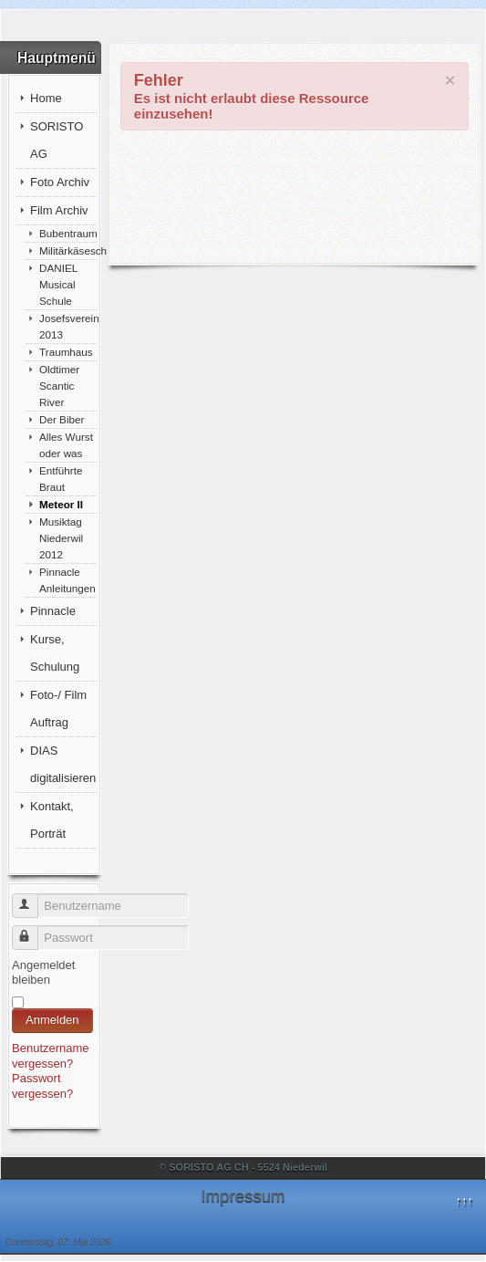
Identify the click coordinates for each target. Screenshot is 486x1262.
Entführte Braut (60, 478)
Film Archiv (59, 210)
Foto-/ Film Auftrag (58, 708)
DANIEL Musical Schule (58, 284)
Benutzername (33, 898)
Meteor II (61, 504)
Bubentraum (68, 233)
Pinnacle (53, 611)
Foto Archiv (59, 182)
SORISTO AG (56, 140)
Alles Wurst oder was (66, 445)
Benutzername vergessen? (50, 1055)
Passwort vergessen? (42, 1085)
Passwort (33, 930)
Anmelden (52, 1020)
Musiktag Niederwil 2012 (61, 538)
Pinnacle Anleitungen (67, 580)
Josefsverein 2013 (68, 326)
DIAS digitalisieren (63, 764)
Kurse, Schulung (54, 652)
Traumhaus (66, 352)
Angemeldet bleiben (43, 972)
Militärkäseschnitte (68, 250)
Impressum (242, 1195)
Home (46, 98)
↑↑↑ (464, 1200)
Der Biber (61, 419)
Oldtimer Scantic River (59, 385)
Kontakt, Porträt (52, 819)
